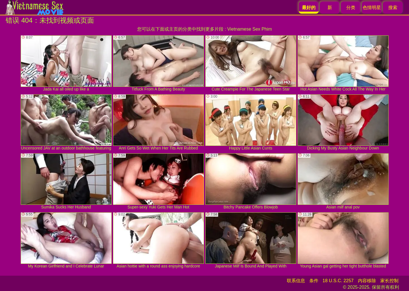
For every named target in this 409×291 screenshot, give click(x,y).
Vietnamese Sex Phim (249, 29)
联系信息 (296, 280)
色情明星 (372, 7)
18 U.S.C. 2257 (338, 280)
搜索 (392, 7)
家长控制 (389, 280)
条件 (313, 280)
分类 (350, 7)
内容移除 (367, 280)
